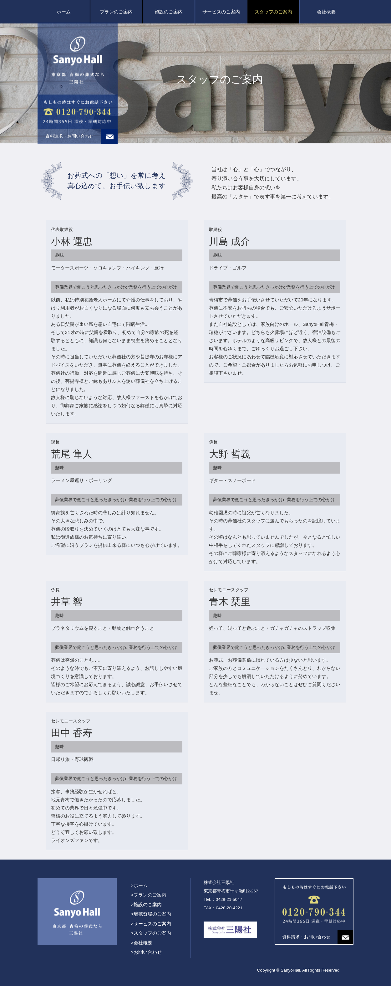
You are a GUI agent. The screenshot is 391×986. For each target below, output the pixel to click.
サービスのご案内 (221, 11)
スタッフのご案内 (273, 11)
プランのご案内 (116, 11)
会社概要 (326, 11)
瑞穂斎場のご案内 (152, 914)
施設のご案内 (169, 11)
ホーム (64, 11)
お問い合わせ (148, 952)
